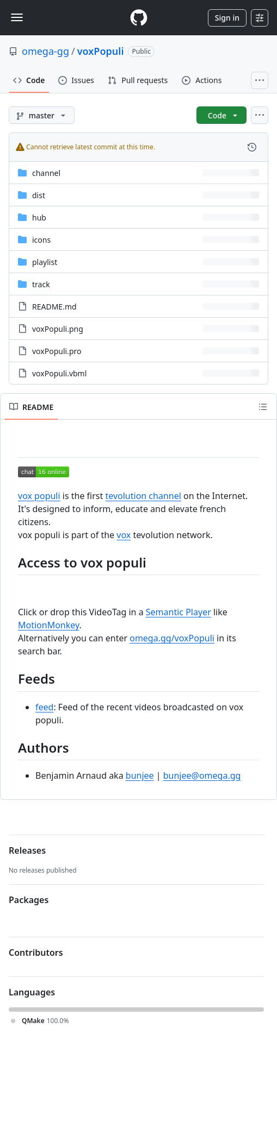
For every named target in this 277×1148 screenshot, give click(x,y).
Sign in (227, 17)
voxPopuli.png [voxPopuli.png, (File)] (57, 329)
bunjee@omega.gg (202, 775)
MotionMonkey (48, 625)
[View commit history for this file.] (252, 147)
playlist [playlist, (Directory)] (44, 262)
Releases (27, 850)
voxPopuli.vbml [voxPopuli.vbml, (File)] (59, 373)
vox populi (39, 496)
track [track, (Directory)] (41, 284)
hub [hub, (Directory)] (39, 217)
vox (123, 535)
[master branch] (42, 115)
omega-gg (45, 51)
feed (44, 707)
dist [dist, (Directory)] (38, 195)
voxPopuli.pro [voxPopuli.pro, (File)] (56, 351)
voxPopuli (100, 51)
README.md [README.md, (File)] (54, 306)
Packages (28, 900)
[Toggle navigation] (17, 17)
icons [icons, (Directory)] (41, 240)
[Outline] (263, 406)
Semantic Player (178, 612)
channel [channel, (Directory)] (46, 173)
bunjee (140, 775)
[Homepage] (138, 18)
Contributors (36, 952)
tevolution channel (143, 496)
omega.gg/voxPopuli (172, 638)
